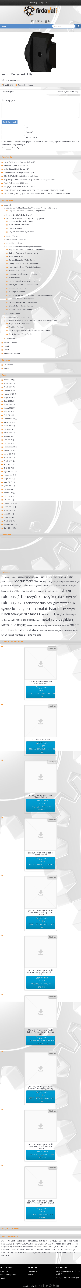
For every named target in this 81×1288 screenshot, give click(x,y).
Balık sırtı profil (8, 92)
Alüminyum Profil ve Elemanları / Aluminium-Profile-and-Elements (31, 208)
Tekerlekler (10, 338)
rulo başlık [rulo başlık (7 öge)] (9, 630)
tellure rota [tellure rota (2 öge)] (67, 630)
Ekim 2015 (8, 528)
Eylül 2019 (8, 415)
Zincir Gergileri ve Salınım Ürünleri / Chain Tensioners (30, 330)
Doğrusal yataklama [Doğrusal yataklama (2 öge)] (62, 581)
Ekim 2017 (8, 464)
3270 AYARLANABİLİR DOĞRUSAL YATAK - (34, 1244)
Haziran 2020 (9, 394)
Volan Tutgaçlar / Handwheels (21, 309)
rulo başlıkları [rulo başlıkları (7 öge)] (27, 630)
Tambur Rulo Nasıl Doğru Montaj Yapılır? (19, 172)
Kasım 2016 (8, 492)
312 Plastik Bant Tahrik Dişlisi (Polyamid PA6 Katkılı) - (23, 1241)
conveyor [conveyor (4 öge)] (43, 581)
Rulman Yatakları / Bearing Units (21, 299)
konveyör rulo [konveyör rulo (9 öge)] (50, 596)
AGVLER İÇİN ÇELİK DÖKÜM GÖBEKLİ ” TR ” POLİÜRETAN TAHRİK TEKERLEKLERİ (34, 190)
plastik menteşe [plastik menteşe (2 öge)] (53, 625)
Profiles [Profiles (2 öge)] (65, 625)
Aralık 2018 (8, 433)
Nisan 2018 (8, 457)
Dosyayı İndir (42, 692)
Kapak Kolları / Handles (18, 270)
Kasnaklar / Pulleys (14, 243)
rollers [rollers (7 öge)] (74, 624)
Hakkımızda (8, 365)
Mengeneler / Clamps (25, 85)
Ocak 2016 (8, 517)
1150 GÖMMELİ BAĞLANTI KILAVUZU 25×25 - (32, 1249)
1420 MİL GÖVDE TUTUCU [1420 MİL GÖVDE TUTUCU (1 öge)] (25, 577)
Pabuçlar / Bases (13, 313)
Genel (6, 346)
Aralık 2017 (8, 461)
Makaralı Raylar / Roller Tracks (21, 221)
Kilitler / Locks (14, 277)
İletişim (6, 368)
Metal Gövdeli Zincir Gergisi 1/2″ (16, 169)
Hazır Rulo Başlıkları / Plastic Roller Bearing (25, 267)
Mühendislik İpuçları (12, 353)
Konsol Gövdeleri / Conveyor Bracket (23, 281)
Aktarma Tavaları (10, 342)
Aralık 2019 (8, 404)
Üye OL (44, 3)
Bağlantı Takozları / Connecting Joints (23, 253)
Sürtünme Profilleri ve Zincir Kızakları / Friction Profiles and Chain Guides (34, 321)
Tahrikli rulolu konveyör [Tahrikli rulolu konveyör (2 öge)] (49, 630)
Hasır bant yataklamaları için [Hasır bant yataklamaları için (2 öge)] (49, 591)
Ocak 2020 (8, 401)
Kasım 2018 (8, 436)
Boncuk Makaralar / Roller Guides (22, 260)
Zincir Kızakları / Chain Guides (21, 334)
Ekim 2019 (8, 411)
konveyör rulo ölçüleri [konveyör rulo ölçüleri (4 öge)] (53, 614)
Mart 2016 (8, 514)
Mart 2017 (8, 482)
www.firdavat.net (29, 1286)
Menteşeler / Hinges (17, 292)
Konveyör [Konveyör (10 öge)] (29, 596)
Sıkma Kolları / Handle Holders (21, 306)
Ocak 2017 (8, 489)
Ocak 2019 (8, 429)
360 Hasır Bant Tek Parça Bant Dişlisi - (30, 1252)
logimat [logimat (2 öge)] (36, 620)
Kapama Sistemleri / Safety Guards (23, 274)
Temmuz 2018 (9, 447)
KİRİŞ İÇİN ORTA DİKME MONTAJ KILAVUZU (20, 186)
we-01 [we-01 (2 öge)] (76, 630)
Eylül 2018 (8, 443)
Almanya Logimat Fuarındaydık (16, 165)
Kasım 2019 (8, 408)
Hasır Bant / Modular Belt (16, 239)
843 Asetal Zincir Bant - (62, 1244)
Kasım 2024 (8, 380)
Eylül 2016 (8, 500)
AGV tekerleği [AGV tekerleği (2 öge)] (40, 576)
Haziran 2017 (9, 475)
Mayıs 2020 (8, 397)
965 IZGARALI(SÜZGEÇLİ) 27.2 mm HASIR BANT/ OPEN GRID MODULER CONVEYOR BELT (37, 193)
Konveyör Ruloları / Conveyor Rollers (23, 284)
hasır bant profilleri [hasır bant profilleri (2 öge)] (26, 591)
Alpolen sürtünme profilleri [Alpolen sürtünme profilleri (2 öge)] (60, 576)
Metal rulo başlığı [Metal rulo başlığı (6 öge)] (13, 625)
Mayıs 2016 (8, 507)
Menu (4, 26)
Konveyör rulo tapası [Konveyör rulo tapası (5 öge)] (24, 614)
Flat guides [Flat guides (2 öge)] (37, 585)
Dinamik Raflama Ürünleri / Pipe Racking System (25, 218)
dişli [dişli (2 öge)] (51, 581)
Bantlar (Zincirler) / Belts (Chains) (19, 215)
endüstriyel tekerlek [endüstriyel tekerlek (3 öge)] (20, 585)
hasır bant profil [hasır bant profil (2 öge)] (9, 591)
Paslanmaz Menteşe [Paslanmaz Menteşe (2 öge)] (36, 625)
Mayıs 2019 (8, 422)
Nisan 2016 (8, 510)
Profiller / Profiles (16, 327)
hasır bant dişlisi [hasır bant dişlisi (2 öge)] (68, 585)
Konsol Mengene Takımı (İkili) (68, 92)
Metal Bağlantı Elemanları (19, 225)
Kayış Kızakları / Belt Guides (20, 323)
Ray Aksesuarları (15, 228)
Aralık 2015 (8, 521)
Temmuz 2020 (9, 390)
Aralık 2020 (8, 387)
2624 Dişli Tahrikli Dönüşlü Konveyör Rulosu (21, 176)
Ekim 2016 (8, 496)
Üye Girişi (33, 3)
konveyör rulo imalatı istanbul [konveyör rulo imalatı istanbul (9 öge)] (37, 608)
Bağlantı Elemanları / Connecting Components (27, 210)
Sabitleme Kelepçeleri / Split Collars (23, 302)
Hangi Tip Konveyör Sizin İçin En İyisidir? (19, 162)
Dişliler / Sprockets (13, 236)
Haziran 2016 (9, 503)
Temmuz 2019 (9, 418)
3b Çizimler (8, 205)
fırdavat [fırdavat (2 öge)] (46, 585)
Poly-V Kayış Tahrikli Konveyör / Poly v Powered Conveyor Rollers (29, 179)
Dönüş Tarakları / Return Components (24, 263)
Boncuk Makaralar (16, 256)
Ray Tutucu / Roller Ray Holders (21, 232)
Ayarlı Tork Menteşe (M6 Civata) (16, 183)
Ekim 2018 (8, 440)
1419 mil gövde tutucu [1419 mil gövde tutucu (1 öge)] (8, 577)
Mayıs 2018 (8, 454)
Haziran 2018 (9, 450)
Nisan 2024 (8, 383)
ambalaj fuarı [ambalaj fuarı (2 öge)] (7, 581)
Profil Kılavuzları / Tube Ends (17, 317)
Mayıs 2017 (8, 478)
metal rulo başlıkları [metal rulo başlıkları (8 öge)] (57, 619)
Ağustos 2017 (9, 471)
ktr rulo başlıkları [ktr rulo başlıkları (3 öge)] (23, 619)
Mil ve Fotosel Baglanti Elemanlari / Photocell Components (31, 295)
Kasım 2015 (8, 524)
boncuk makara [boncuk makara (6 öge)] (25, 581)
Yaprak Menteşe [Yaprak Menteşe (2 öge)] (15, 634)
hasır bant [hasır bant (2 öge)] (55, 585)
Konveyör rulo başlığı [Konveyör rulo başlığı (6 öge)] (40, 603)
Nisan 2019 (8, 425)
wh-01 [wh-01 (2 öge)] (4, 634)
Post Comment (9, 122)
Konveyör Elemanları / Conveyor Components (24, 246)
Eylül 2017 (8, 468)
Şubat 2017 (8, 485)
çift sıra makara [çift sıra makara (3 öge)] (32, 634)
